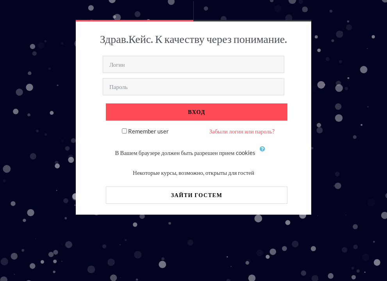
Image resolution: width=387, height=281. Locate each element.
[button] (264, 153)
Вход (196, 111)
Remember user (148, 131)
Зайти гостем (197, 195)
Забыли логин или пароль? (242, 131)
